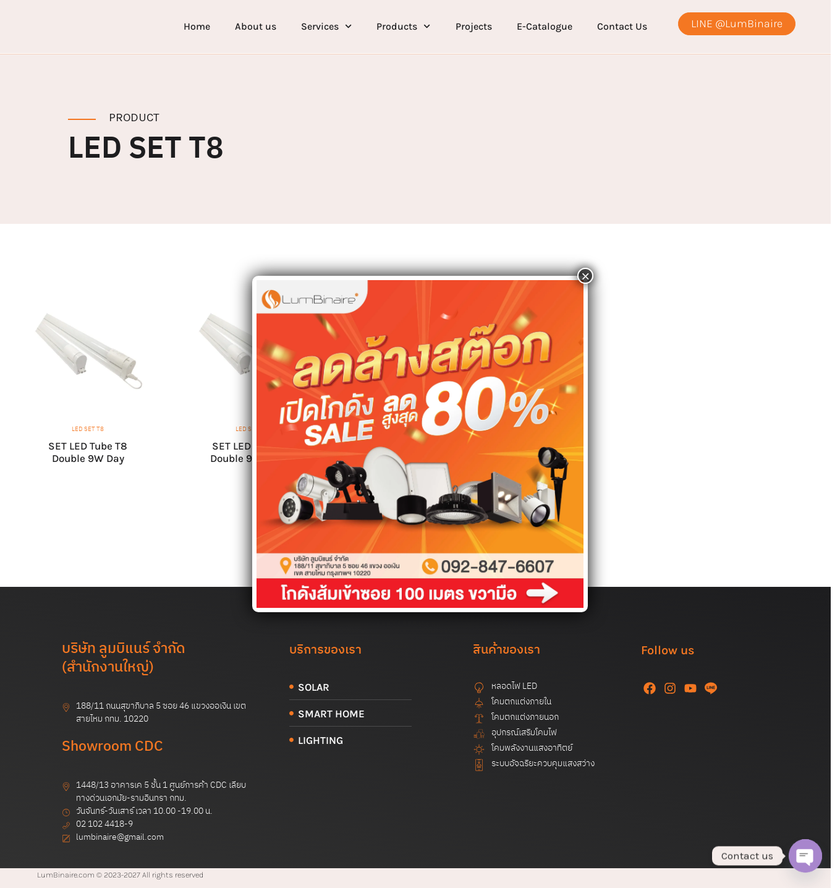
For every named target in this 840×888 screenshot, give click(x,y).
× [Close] (585, 276)
